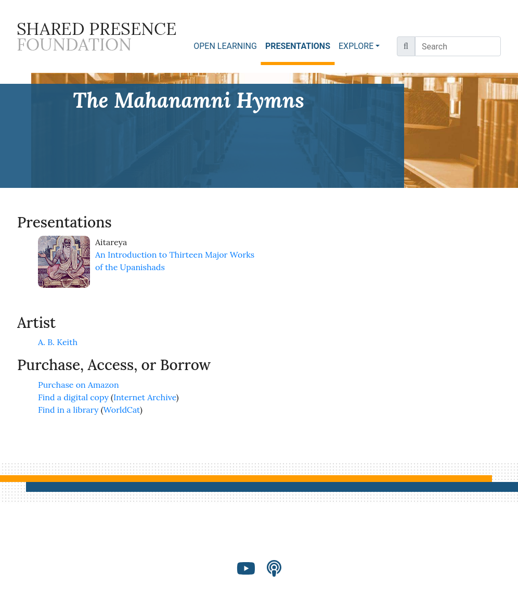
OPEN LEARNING (225, 46)
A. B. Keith (57, 342)
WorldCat (121, 409)
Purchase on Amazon (78, 384)
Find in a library (68, 409)
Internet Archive (144, 397)
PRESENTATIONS (299, 45)
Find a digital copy (73, 397)
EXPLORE (356, 46)
